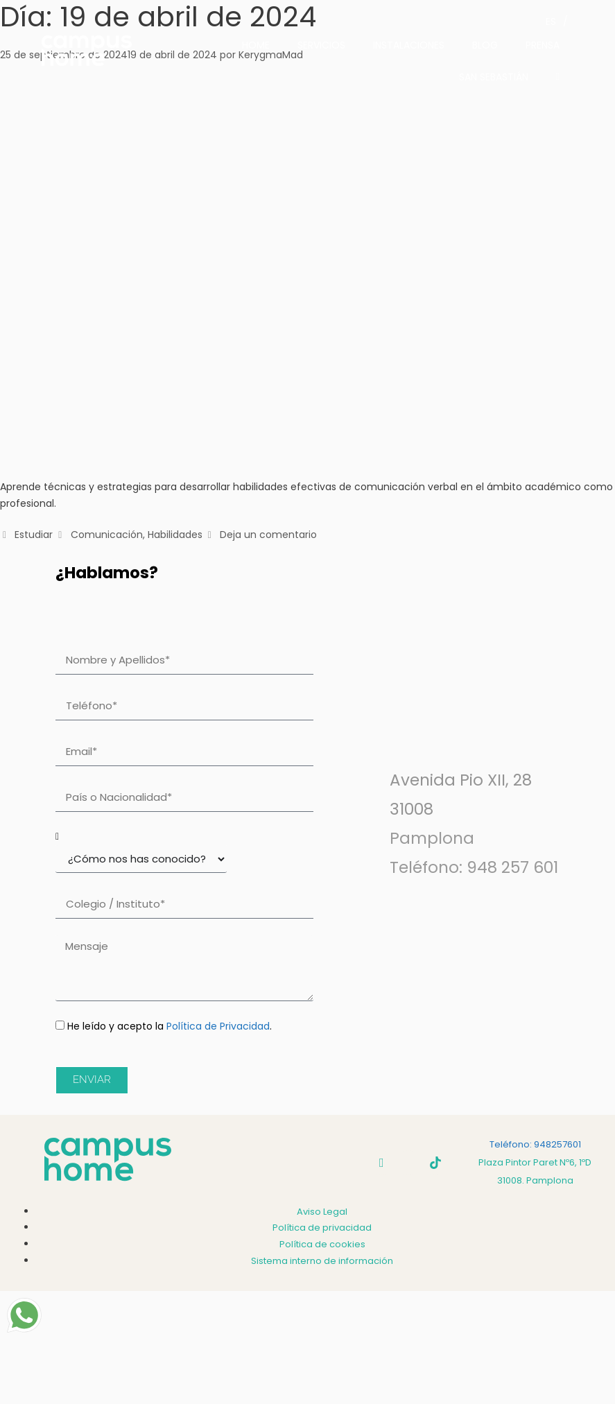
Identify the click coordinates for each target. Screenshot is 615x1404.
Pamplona (432, 838)
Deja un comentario (268, 534)
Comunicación (107, 534)
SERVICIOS (321, 45)
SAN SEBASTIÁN (493, 77)
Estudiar (34, 534)
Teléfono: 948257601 (535, 1144)
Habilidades (175, 534)
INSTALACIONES (408, 45)
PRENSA (543, 45)
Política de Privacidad (218, 1026)
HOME (256, 45)
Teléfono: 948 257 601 (474, 867)
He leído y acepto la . (169, 1026)
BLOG (485, 45)
